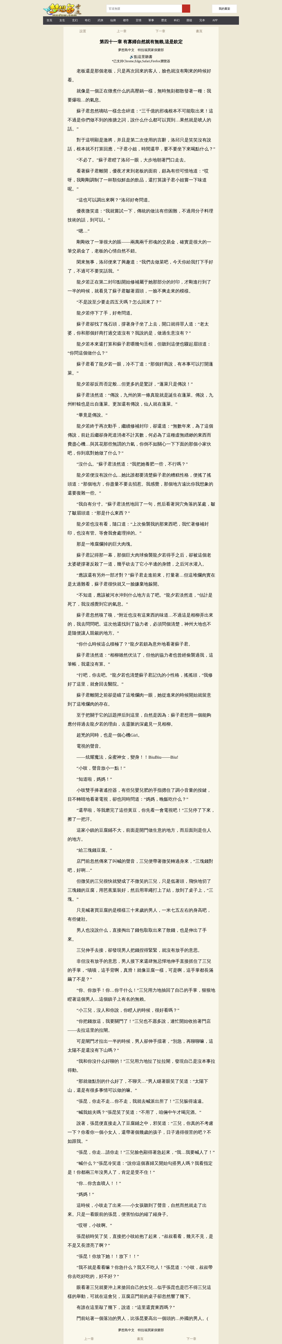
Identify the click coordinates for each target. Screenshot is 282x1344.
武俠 (100, 20)
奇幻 (87, 20)
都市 (126, 20)
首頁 (49, 20)
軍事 (151, 20)
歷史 (164, 20)
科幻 (177, 20)
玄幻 (75, 20)
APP (215, 20)
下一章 (160, 31)
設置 (83, 31)
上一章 (122, 31)
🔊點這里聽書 (141, 57)
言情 (138, 20)
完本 (202, 20)
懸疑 (189, 20)
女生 (62, 20)
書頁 (199, 31)
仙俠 (113, 20)
